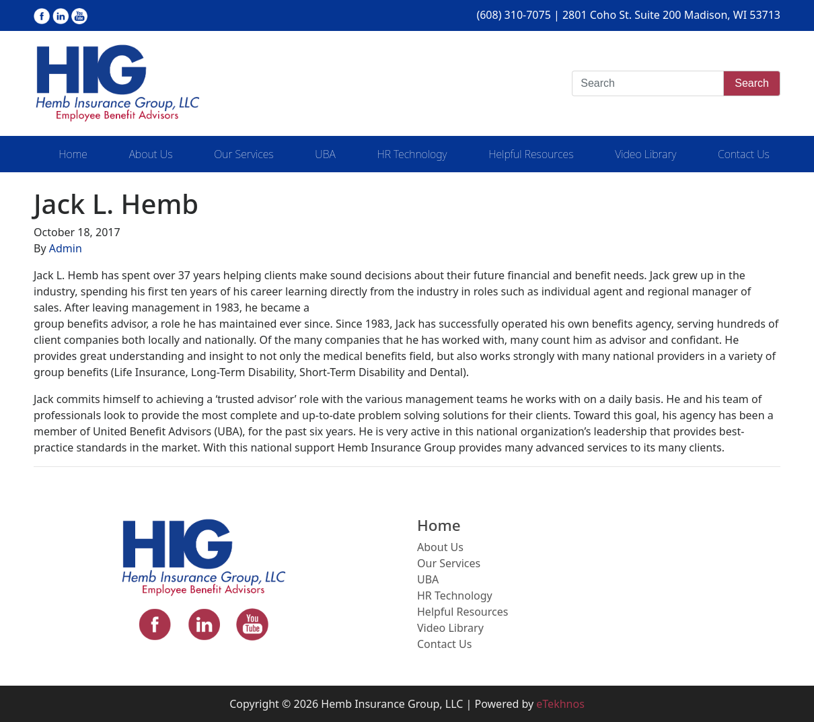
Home (73, 154)
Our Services (243, 154)
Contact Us (744, 154)
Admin (65, 248)
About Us (151, 154)
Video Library (645, 154)
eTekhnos (560, 703)
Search (752, 83)
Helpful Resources (530, 154)
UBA (325, 154)
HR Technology (412, 154)
